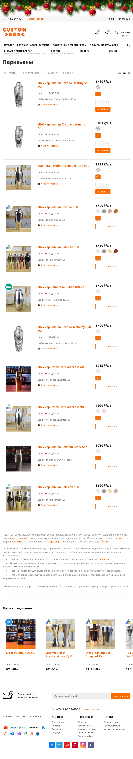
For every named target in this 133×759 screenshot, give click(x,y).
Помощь (109, 717)
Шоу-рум (56, 732)
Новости (56, 726)
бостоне (119, 538)
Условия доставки (87, 729)
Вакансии (56, 729)
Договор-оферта (86, 736)
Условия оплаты (86, 726)
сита (19, 541)
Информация (85, 717)
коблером (105, 559)
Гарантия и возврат (87, 732)
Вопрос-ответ (111, 722)
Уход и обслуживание (115, 729)
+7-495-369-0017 (68, 709)
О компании (58, 722)
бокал (105, 541)
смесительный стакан (23, 538)
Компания (57, 717)
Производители (112, 726)
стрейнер (54, 541)
